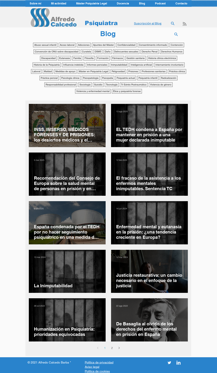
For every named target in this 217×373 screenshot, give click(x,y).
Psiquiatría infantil (148, 78)
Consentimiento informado (153, 45)
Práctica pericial (49, 78)
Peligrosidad (118, 71)
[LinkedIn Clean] (178, 363)
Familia (77, 58)
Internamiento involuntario (169, 64)
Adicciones (84, 45)
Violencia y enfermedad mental (93, 91)
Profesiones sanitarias (153, 71)
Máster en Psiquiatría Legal (93, 71)
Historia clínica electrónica (162, 58)
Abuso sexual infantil (45, 45)
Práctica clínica (177, 71)
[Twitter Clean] (169, 363)
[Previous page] (98, 348)
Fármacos (117, 58)
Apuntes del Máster (103, 45)
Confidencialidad (126, 45)
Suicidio (98, 84)
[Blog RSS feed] (184, 24)
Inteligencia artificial (141, 64)
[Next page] (119, 348)
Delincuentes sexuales (126, 51)
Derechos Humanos (171, 51)
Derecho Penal (149, 51)
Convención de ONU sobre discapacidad (56, 51)
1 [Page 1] (105, 348)
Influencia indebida (73, 64)
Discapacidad (48, 58)
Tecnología (111, 84)
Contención (177, 45)
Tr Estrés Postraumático (133, 84)
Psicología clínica (70, 78)
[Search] (172, 23)
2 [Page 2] (112, 348)
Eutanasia (64, 58)
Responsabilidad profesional (61, 84)
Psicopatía (107, 78)
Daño (108, 51)
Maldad (48, 71)
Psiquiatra (101, 23)
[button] (59, 3)
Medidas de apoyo (65, 71)
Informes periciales (97, 64)
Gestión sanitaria (135, 58)
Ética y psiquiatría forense (127, 91)
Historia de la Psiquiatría (47, 64)
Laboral (36, 71)
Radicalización (168, 78)
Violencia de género (160, 84)
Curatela (86, 51)
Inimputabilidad (119, 64)
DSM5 (98, 51)
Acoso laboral (67, 45)
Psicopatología (90, 78)
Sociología (85, 84)
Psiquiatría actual (126, 78)
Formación (103, 58)
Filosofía (89, 58)
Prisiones (133, 71)
